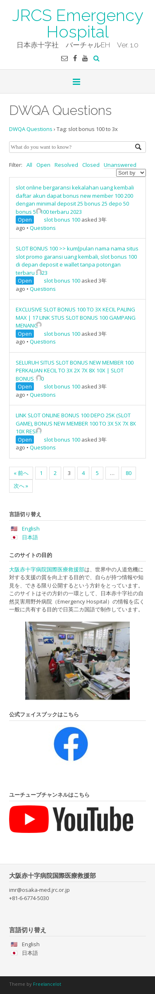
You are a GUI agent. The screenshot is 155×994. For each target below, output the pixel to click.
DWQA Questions (30, 129)
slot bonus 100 (58, 219)
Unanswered (120, 164)
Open (43, 164)
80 (128, 473)
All (29, 164)
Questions (43, 228)
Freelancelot (47, 984)
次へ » (21, 485)
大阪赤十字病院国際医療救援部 (46, 569)
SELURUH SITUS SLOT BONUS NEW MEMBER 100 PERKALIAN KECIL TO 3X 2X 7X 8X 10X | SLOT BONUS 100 (75, 370)
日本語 (30, 537)
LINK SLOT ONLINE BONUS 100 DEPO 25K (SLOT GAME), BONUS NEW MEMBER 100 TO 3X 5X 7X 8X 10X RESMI (76, 423)
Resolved (66, 164)
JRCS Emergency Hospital (77, 22)
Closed (91, 164)
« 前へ (21, 473)
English (31, 528)
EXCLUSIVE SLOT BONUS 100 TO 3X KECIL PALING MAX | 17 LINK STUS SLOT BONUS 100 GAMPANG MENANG (76, 317)
